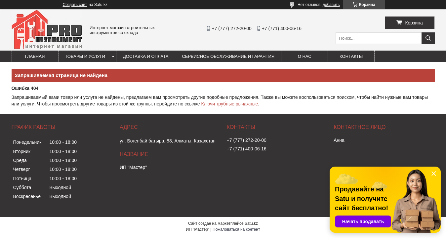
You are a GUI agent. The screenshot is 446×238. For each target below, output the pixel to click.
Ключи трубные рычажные (229, 103)
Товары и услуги (85, 56)
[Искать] (428, 38)
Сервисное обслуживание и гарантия (228, 56)
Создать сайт (75, 4)
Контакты (351, 56)
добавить (331, 4)
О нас (304, 56)
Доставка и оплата (145, 56)
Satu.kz (251, 223)
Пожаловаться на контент (236, 229)
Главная (35, 56)
